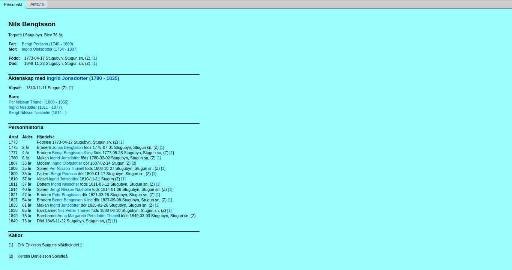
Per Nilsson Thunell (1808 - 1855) (38, 102)
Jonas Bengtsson (67, 147)
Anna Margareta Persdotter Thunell (88, 215)
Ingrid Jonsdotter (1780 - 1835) (83, 78)
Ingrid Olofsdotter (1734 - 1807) (50, 49)
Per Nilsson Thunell (67, 168)
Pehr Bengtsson (66, 194)
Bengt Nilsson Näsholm (70, 189)
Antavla (37, 4)
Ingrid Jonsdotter (65, 158)
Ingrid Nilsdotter (65, 184)
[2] (134, 163)
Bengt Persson (64, 173)
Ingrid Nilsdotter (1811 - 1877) (35, 107)
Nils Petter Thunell (74, 210)
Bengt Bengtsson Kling (72, 152)
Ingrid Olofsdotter (66, 163)
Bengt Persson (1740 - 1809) (47, 44)
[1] (94, 58)
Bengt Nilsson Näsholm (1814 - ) (37, 112)
